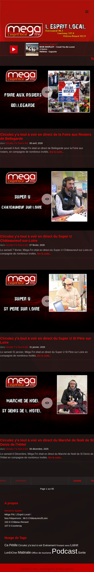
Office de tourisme (41, 552)
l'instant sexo (63, 545)
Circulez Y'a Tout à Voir (17, 143)
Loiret (74, 545)
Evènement (49, 545)
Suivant (77, 480)
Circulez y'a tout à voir (30, 545)
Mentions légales (13, 510)
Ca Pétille (11, 545)
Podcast (64, 551)
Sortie (82, 552)
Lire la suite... (57, 151)
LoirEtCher (10, 552)
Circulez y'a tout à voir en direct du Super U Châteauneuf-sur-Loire (36, 238)
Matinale (24, 552)
